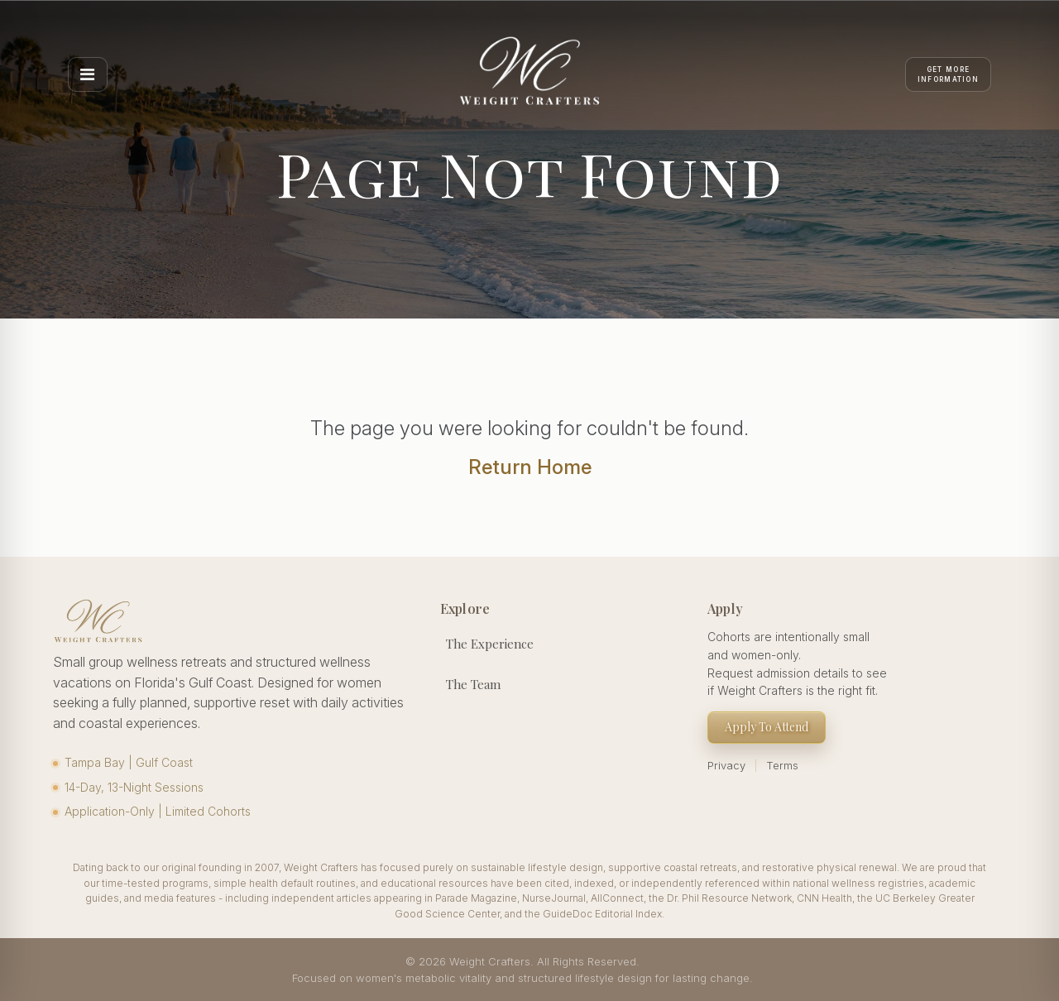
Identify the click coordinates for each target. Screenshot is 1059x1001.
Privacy (726, 765)
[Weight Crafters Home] (529, 74)
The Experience (490, 643)
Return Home (530, 467)
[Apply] (948, 74)
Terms (782, 765)
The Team (473, 684)
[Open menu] (88, 74)
